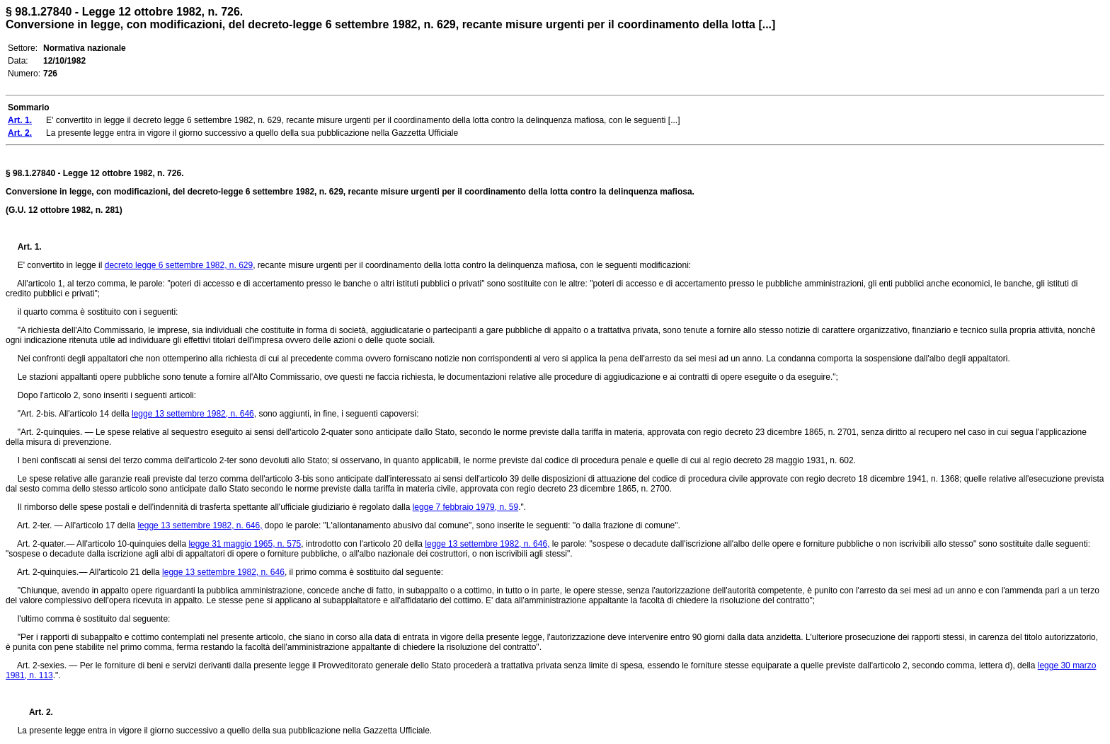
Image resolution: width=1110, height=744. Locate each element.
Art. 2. (35, 712)
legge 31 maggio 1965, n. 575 (244, 544)
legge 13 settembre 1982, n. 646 (193, 414)
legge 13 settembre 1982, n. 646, (199, 525)
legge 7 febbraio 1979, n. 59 (465, 507)
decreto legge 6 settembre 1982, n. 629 (179, 265)
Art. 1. (30, 247)
